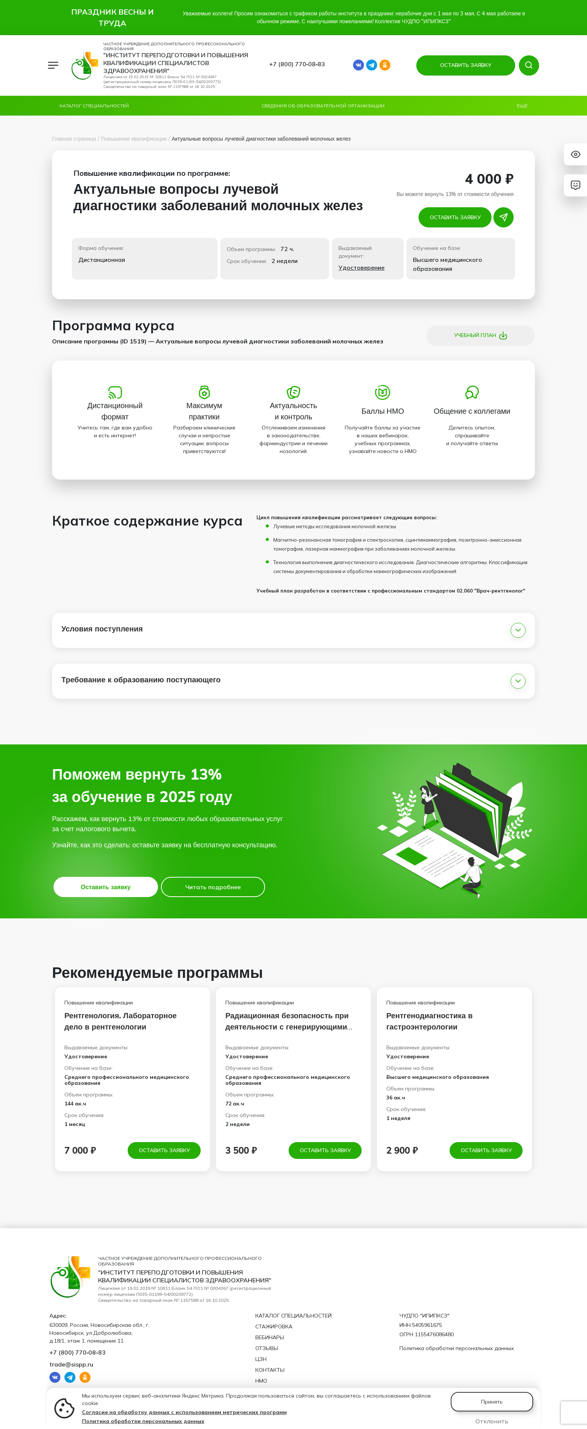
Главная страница (74, 138)
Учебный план (481, 335)
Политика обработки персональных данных (143, 1421)
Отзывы (266, 1348)
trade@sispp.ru (71, 1364)
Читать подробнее (213, 887)
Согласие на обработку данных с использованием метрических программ (184, 1412)
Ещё (522, 105)
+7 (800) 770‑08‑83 (297, 64)
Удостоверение (361, 267)
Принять (492, 1401)
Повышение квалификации (134, 138)
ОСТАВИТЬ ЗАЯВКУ (465, 65)
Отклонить (491, 1421)
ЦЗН (261, 1359)
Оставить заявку (455, 217)
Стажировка (273, 1326)
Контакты (270, 1370)
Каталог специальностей (94, 105)
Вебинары (269, 1337)
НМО (261, 1380)
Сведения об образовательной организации (323, 105)
